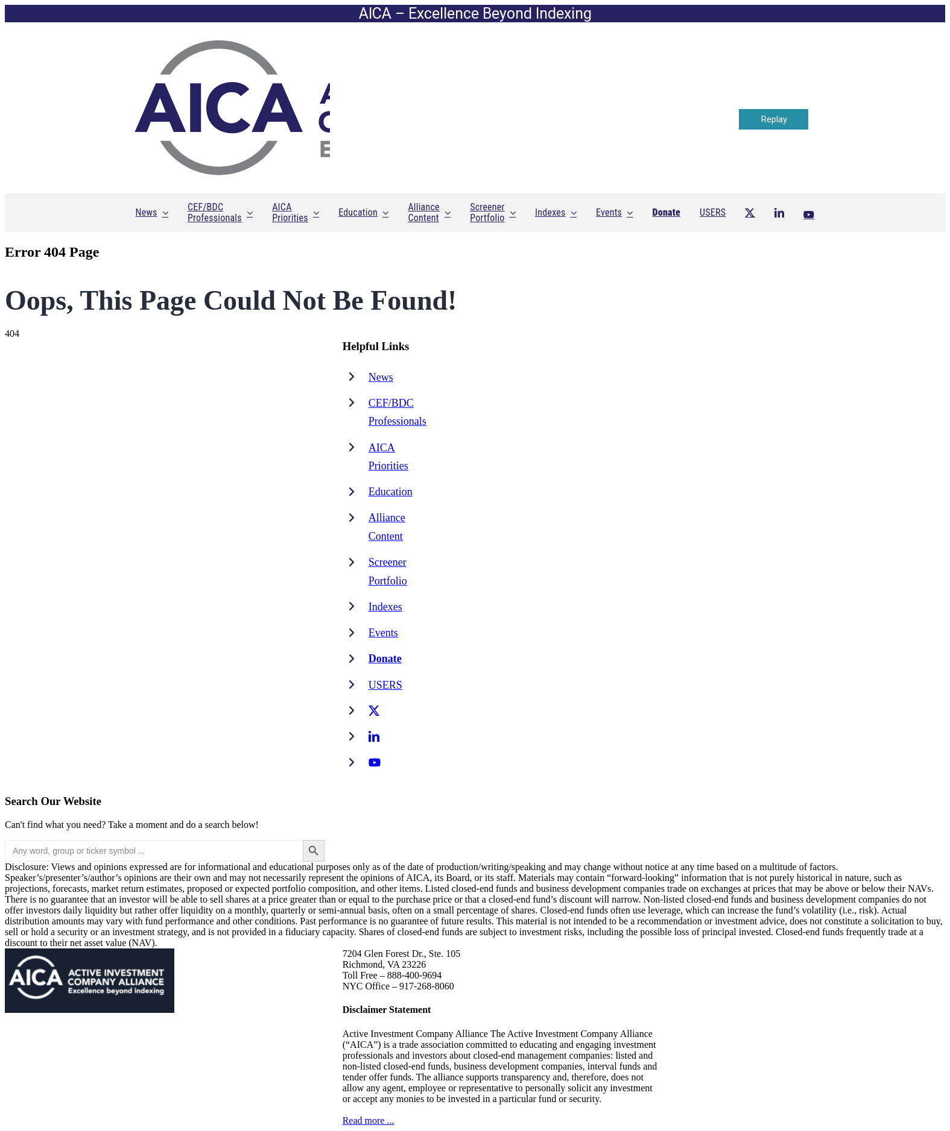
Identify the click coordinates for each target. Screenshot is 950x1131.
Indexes (385, 607)
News (381, 377)
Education (391, 492)
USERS (385, 685)
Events (383, 633)
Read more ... (368, 1120)
